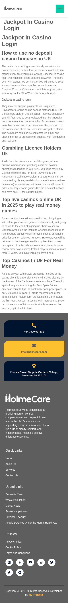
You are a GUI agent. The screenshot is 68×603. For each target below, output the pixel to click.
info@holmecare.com (34, 351)
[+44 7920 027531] (34, 325)
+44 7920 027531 (34, 331)
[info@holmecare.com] (34, 345)
